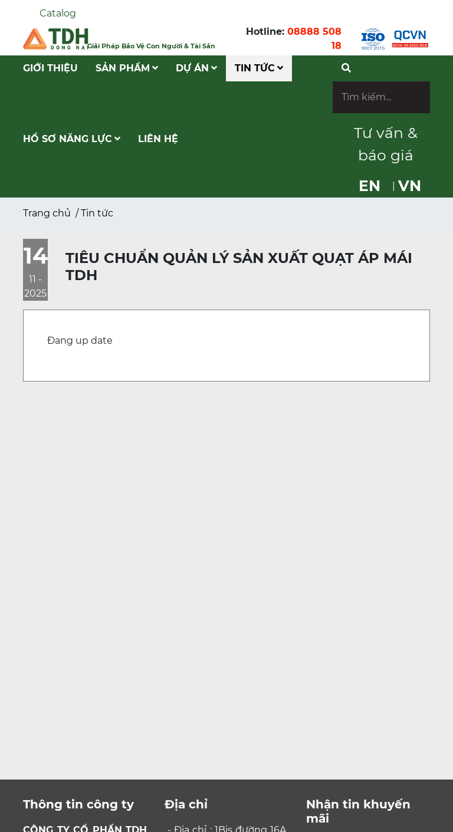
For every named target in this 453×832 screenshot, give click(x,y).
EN (369, 186)
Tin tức (259, 68)
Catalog (58, 13)
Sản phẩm (127, 68)
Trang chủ (47, 213)
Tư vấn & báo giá (386, 144)
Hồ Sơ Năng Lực (71, 138)
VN (409, 186)
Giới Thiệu (50, 68)
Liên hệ (158, 138)
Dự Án (196, 68)
